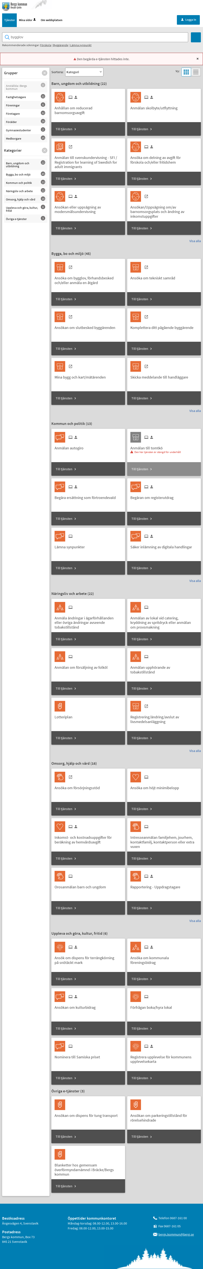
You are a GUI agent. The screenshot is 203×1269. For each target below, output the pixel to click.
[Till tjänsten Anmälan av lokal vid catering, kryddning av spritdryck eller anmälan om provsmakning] (164, 621)
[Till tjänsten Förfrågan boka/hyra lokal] (152, 1006)
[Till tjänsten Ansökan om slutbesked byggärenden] (86, 326)
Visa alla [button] (195, 241)
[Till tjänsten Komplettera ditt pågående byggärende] (163, 326)
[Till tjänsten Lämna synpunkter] (71, 546)
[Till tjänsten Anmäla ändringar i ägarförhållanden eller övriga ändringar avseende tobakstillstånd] (88, 621)
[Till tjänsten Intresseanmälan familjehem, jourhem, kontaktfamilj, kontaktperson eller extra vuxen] (164, 840)
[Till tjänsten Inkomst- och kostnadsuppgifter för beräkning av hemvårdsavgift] (88, 838)
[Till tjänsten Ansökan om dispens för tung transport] (88, 1114)
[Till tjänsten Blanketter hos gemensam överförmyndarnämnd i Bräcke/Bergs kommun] (88, 1168)
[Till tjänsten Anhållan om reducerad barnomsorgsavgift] (88, 109)
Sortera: (57, 72)
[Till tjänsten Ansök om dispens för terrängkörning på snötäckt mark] (88, 959)
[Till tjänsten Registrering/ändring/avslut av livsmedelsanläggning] (164, 718)
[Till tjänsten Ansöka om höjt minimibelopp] (156, 787)
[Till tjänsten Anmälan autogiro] (71, 447)
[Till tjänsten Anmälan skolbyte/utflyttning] (155, 107)
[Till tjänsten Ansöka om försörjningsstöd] (79, 787)
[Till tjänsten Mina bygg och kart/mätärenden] (82, 376)
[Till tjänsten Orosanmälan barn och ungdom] (82, 886)
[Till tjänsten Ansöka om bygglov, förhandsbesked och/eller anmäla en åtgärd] (88, 279)
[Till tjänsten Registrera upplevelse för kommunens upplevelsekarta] (164, 1058)
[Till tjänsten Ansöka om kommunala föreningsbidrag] (164, 959)
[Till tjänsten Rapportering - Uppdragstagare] (156, 886)
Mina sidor (28, 20)
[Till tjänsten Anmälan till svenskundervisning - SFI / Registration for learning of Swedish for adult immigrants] (88, 161)
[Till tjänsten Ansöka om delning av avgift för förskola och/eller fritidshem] (164, 159)
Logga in (188, 20)
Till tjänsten (64, 129)
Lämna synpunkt (81, 45)
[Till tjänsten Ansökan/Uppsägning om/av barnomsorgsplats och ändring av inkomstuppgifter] (164, 210)
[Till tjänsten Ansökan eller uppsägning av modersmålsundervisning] (88, 208)
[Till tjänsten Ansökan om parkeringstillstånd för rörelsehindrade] (164, 1116)
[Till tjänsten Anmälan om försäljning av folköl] (83, 666)
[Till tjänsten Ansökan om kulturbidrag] (77, 1006)
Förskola (45, 45)
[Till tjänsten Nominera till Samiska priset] (79, 1056)
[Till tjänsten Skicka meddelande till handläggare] (160, 376)
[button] (44, 73)
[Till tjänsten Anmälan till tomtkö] (148, 447)
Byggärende (60, 45)
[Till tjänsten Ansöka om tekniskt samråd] (154, 277)
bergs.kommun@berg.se (176, 1235)
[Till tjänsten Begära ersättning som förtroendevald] (87, 496)
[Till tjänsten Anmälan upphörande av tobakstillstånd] (164, 668)
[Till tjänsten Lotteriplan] (65, 716)
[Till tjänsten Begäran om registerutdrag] (153, 496)
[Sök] (196, 38)
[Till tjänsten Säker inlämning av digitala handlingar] (162, 546)
